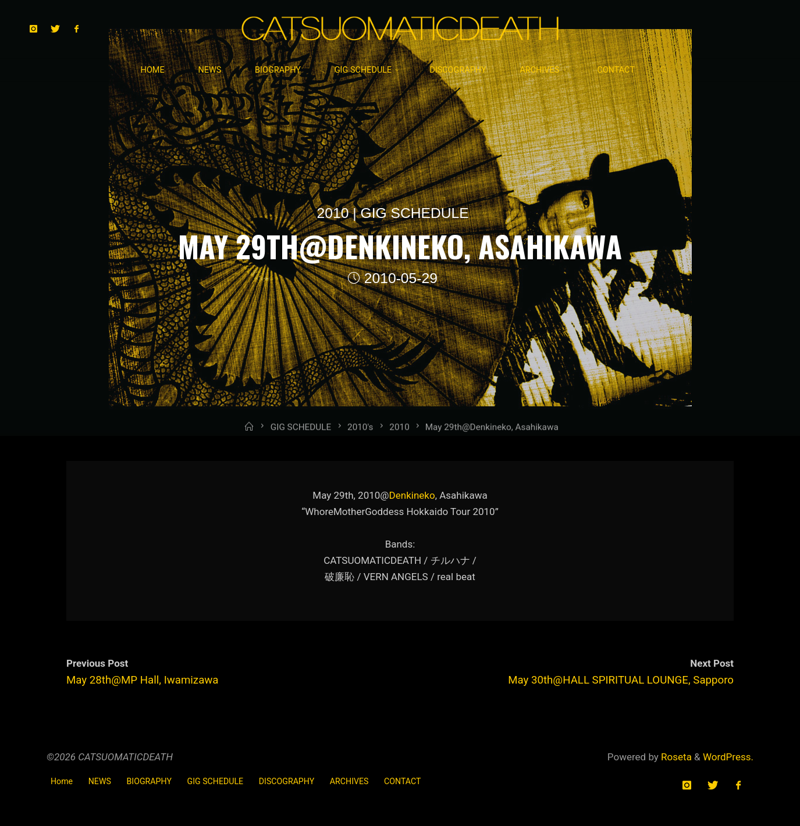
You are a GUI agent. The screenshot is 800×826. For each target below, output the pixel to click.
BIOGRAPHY (149, 781)
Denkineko (412, 494)
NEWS (99, 781)
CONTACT (402, 781)
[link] (664, 71)
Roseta (675, 757)
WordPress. (728, 757)
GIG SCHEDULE (415, 213)
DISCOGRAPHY (286, 781)
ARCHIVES (349, 781)
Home (62, 781)
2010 (333, 213)
